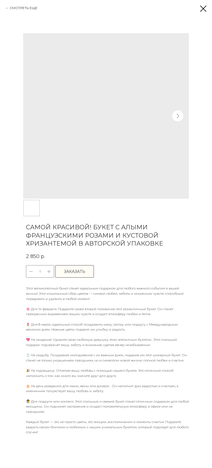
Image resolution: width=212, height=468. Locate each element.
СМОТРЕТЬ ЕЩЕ (24, 8)
